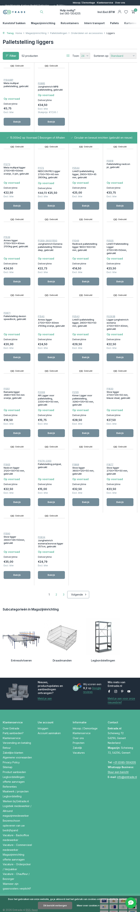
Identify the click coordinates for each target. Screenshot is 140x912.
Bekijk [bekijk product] (17, 125)
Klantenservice (105, 2)
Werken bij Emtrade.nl (16, 787)
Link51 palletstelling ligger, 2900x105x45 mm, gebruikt (16, 168)
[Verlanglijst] (126, 12)
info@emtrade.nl (127, 762)
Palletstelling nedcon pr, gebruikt (49, 163)
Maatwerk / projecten (16, 777)
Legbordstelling (12, 782)
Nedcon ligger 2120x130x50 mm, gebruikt (83, 402)
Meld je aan (45, 684)
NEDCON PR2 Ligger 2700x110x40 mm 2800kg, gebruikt (118, 94)
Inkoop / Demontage (84, 2)
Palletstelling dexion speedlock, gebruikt (83, 236)
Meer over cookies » (88, 905)
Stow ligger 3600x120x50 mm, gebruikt (15, 479)
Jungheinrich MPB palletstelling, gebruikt (50, 89)
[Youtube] (128, 677)
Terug (8, 33)
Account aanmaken (49, 719)
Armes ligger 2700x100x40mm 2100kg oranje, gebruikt (120, 241)
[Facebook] (109, 677)
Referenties (10, 772)
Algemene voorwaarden (17, 743)
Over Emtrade (11, 714)
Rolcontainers (70, 23)
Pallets (114, 23)
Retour (7, 733)
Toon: (75, 55)
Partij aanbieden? (13, 719)
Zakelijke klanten (13, 738)
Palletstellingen (60, 33)
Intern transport (94, 23)
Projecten (78, 728)
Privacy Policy (11, 748)
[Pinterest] (122, 677)
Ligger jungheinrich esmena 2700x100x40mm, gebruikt (49, 331)
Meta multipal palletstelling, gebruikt (16, 85)
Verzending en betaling (17, 728)
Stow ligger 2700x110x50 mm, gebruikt (48, 479)
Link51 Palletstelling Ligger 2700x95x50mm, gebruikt (49, 243)
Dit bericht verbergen (55, 905)
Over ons (120, 2)
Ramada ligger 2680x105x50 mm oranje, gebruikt (82, 325)
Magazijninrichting (43, 23)
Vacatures (79, 738)
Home (20, 33)
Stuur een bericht (118, 758)
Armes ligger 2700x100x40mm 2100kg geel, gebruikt (84, 164)
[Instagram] (115, 677)
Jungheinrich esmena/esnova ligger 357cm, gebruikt (119, 487)
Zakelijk (77, 733)
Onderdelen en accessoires (88, 33)
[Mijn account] (119, 12)
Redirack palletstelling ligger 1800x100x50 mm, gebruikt (16, 241)
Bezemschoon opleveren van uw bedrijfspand (14, 811)
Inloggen (43, 714)
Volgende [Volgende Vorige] (79, 538)
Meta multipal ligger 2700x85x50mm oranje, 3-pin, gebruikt (85, 94)
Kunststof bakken (14, 23)
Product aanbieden (14, 758)
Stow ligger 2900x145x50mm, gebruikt (83, 479)
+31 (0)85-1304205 (124, 748)
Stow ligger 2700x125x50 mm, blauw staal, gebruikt (49, 402)
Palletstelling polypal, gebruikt (118, 401)
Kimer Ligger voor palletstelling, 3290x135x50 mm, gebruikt (14, 408)
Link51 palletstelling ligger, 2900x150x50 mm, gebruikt (16, 329)
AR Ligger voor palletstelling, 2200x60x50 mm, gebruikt (117, 331)
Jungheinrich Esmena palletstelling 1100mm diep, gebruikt (119, 168)
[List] (68, 55)
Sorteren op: (101, 55)
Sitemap (7, 753)
